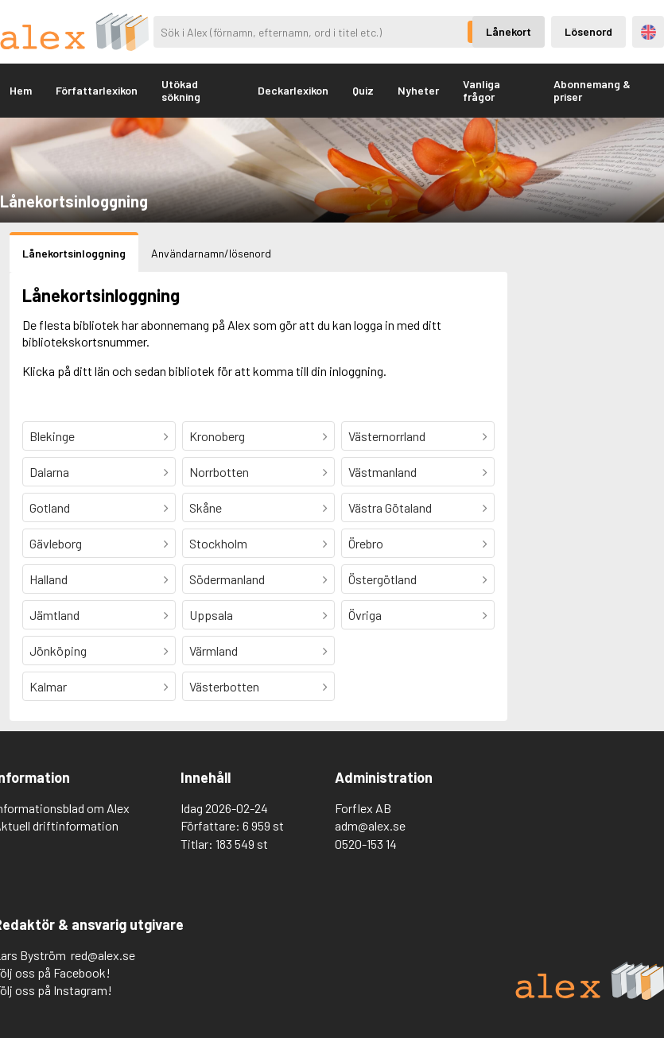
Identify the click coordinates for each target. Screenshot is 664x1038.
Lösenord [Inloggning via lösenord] (588, 31)
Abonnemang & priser (592, 90)
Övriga (365, 614)
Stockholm (218, 543)
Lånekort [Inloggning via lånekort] (508, 31)
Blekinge (52, 435)
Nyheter (418, 90)
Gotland (49, 507)
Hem (21, 90)
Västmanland (382, 471)
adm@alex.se (370, 825)
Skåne (205, 507)
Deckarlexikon (293, 90)
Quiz (363, 90)
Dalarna (49, 471)
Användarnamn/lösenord (211, 253)
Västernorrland (386, 435)
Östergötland (382, 579)
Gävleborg (55, 543)
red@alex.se (103, 954)
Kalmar (48, 686)
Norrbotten (219, 471)
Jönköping (58, 650)
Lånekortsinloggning (74, 253)
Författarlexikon (97, 90)
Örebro (365, 543)
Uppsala (211, 614)
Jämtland (54, 614)
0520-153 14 (366, 843)
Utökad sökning (180, 90)
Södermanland (227, 579)
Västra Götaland (390, 507)
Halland (48, 579)
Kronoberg (217, 435)
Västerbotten (224, 686)
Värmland (213, 650)
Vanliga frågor (481, 90)
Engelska (648, 32)
